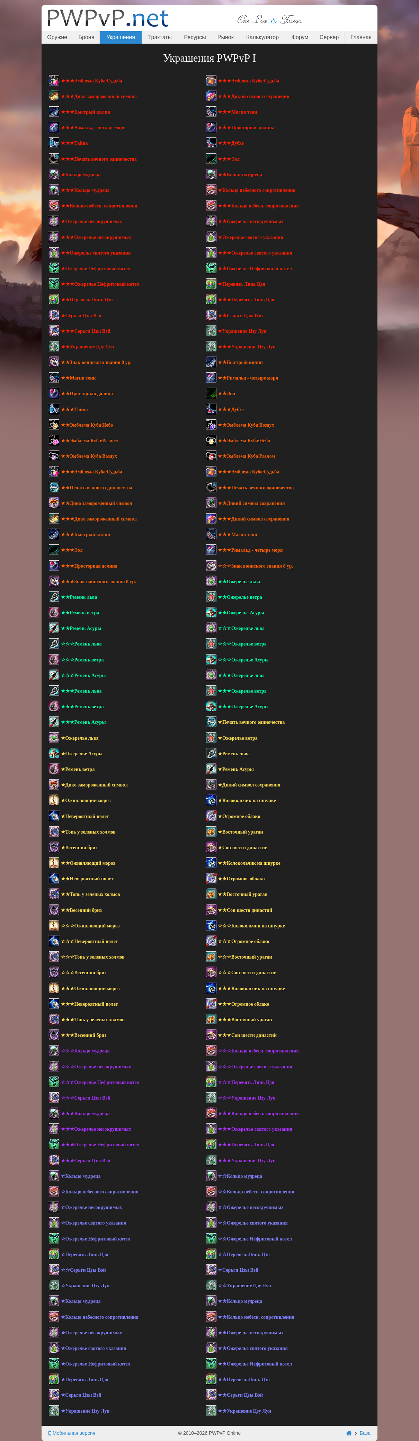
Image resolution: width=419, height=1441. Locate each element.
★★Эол (226, 393)
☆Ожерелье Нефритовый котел (96, 1239)
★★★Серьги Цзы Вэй (85, 331)
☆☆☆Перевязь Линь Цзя (246, 1082)
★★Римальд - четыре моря (248, 378)
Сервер (329, 37)
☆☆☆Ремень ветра (82, 659)
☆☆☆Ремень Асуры (83, 675)
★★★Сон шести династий (247, 1035)
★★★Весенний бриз (84, 1035)
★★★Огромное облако (243, 1004)
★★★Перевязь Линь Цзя (246, 299)
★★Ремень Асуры (81, 628)
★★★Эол (229, 159)
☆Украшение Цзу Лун (85, 1285)
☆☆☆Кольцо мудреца (85, 1050)
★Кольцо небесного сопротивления (256, 190)
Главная (361, 37)
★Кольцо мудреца (81, 174)
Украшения (121, 37)
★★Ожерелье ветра (240, 597)
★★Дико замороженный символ (96, 503)
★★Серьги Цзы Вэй (240, 315)
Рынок (225, 37)
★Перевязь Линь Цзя (241, 284)
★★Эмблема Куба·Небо (87, 425)
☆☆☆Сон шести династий (247, 972)
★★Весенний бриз (81, 910)
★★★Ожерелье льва (241, 675)
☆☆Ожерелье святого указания (253, 1223)
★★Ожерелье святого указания (96, 253)
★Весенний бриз (79, 847)
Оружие (57, 37)
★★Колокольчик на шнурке (249, 863)
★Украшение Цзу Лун (242, 331)
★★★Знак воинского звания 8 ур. (98, 581)
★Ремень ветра (78, 769)
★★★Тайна (74, 143)
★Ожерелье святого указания (250, 237)
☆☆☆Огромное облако (243, 941)
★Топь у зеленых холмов (88, 832)
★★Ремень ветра (80, 612)
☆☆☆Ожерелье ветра (242, 644)
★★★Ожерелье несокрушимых (96, 237)
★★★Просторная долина (246, 127)
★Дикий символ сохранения (249, 785)
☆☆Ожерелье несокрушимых (251, 1207)
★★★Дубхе (231, 143)
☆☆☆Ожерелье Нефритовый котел (100, 1082)
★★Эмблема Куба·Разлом (89, 440)
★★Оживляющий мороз (88, 863)
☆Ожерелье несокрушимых (91, 1207)
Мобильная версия (71, 1433)
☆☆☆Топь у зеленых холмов (93, 957)
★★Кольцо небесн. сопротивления (99, 205)
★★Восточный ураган (243, 894)
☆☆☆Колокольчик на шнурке (251, 925)
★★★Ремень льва (81, 691)
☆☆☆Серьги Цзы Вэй (85, 1098)
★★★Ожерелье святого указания (255, 253)
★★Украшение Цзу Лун (87, 346)
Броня (87, 37)
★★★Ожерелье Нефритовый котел (100, 284)
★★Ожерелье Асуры (241, 612)
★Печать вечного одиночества (251, 722)
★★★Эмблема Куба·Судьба (91, 80)
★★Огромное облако (241, 878)
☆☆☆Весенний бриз (84, 972)
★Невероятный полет (85, 816)
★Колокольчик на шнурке (247, 800)
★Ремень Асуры (236, 769)
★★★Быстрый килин (85, 112)
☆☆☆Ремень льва (81, 644)
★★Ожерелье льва (239, 581)
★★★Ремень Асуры (83, 722)
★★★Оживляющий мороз (90, 988)
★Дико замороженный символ (94, 785)
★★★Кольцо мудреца (85, 190)
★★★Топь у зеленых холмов (93, 1019)
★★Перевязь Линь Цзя (87, 299)
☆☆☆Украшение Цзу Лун (247, 1098)
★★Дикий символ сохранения (251, 503)
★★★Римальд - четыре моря (93, 127)
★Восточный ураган (240, 832)
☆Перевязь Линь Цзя (84, 1254)
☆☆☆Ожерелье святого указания (255, 1066)
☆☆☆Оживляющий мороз (90, 925)
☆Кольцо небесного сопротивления (100, 1191)
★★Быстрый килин (240, 362)
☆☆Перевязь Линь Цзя (244, 1254)
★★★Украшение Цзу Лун (247, 346)
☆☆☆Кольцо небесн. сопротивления (258, 1050)
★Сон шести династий (243, 847)
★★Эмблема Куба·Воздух (246, 425)
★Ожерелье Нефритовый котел (96, 268)
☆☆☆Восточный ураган (245, 957)
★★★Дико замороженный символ (99, 96)
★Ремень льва (234, 753)
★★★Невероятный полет (89, 1004)
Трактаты (160, 37)
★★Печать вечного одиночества (96, 487)
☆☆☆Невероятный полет (89, 941)
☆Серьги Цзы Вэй (238, 1270)
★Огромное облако (239, 816)
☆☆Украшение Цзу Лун (244, 1285)
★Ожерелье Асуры (82, 753)
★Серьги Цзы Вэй (81, 315)
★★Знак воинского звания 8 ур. (96, 362)
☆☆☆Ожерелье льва (241, 628)
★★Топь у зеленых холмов (90, 894)
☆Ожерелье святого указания (93, 1223)
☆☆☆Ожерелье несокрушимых (96, 1066)
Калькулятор (262, 37)
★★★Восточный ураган (245, 1019)
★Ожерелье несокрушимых (91, 221)
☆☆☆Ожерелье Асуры (243, 659)
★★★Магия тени (237, 112)
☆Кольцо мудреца (81, 1176)
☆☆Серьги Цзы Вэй (83, 1270)
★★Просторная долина (87, 393)
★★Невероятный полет (87, 878)
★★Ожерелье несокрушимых (251, 221)
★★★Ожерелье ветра (242, 691)
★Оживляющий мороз (86, 800)
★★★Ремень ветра (82, 706)
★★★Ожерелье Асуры (243, 706)
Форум (300, 37)
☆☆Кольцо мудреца (240, 1176)
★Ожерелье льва (80, 738)
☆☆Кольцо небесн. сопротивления (256, 1191)
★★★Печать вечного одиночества (99, 159)
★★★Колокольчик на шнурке (251, 988)
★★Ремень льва (79, 597)
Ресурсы (195, 37)
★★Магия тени (78, 378)
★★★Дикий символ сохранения (253, 96)
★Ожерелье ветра (238, 738)
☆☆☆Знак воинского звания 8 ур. (255, 566)
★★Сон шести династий (245, 910)
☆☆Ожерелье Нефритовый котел (255, 1239)
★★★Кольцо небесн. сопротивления (258, 205)
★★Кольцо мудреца (240, 174)
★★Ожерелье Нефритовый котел (255, 268)
